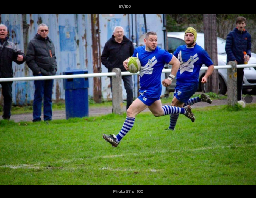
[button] (233, 8)
